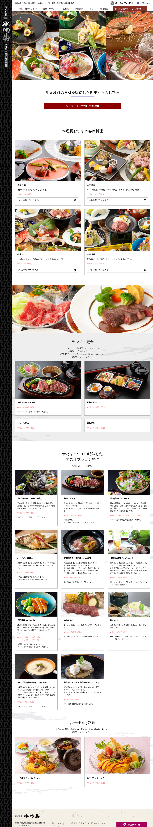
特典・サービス (50, 9)
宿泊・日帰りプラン (28, 9)
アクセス (139, 9)
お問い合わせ (145, 3)
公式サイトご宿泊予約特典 (81, 105)
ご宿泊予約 (123, 9)
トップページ (59, 823)
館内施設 (104, 9)
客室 (92, 9)
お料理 (66, 9)
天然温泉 (79, 9)
